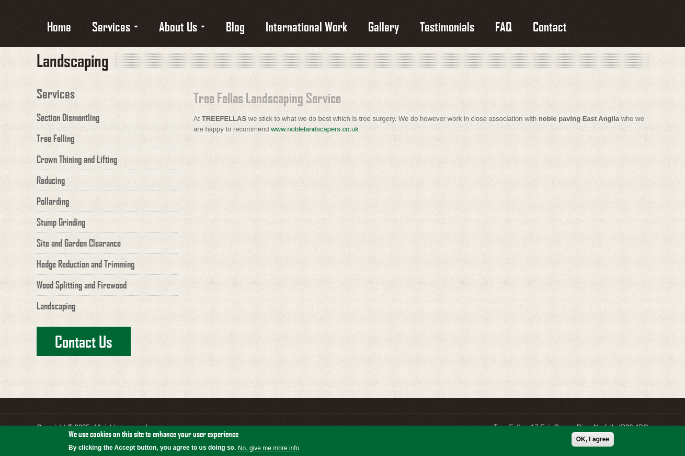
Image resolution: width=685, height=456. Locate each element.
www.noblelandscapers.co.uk (315, 129)
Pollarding (53, 201)
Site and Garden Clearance (79, 243)
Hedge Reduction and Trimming (85, 264)
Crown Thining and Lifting (77, 159)
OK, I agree (592, 439)
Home (59, 26)
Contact (550, 26)
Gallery (383, 26)
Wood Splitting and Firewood (82, 285)
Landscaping (56, 306)
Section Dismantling (68, 117)
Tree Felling (55, 138)
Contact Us (83, 341)
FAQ (503, 26)
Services (115, 26)
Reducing (51, 180)
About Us (182, 26)
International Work (306, 26)
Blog (235, 26)
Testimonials (447, 26)
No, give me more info (268, 448)
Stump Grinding (61, 222)
